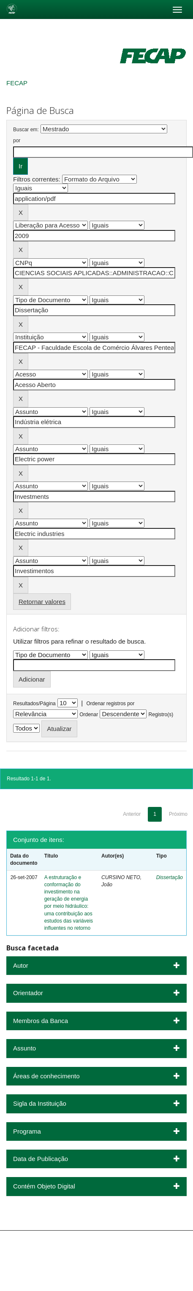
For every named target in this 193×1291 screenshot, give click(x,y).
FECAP (16, 83)
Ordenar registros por (110, 703)
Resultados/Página (34, 703)
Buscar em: (26, 130)
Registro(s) (161, 714)
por (16, 140)
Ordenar (88, 714)
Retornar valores (42, 601)
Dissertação (169, 877)
